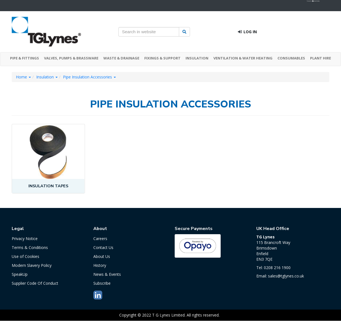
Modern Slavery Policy (32, 265)
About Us (101, 256)
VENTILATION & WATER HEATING (242, 58)
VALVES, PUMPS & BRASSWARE (71, 58)
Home (23, 77)
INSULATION (197, 58)
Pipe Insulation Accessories (89, 77)
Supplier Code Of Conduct (35, 283)
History (99, 265)
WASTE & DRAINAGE (121, 58)
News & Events (107, 274)
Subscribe (102, 283)
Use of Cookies (25, 256)
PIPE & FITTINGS (24, 58)
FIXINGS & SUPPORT (162, 58)
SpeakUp (20, 274)
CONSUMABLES (291, 58)
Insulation (47, 77)
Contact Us (103, 247)
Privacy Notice (25, 238)
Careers (100, 238)
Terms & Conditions (30, 247)
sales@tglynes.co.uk (286, 276)
